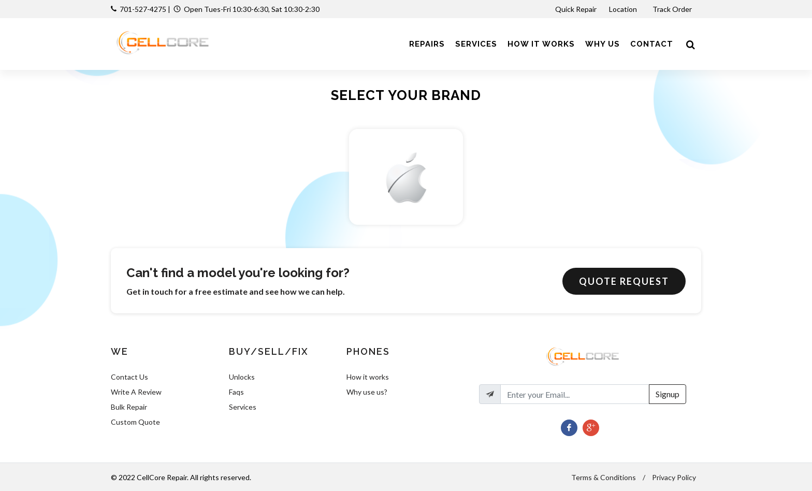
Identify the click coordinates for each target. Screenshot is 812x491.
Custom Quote (135, 421)
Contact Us (129, 376)
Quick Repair (576, 9)
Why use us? (366, 391)
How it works (367, 376)
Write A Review (136, 391)
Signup (667, 394)
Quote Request (624, 281)
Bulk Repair (129, 406)
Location (624, 9)
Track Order (673, 9)
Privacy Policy (674, 477)
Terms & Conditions (603, 477)
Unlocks (242, 376)
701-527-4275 (143, 9)
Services (242, 406)
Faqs (236, 391)
